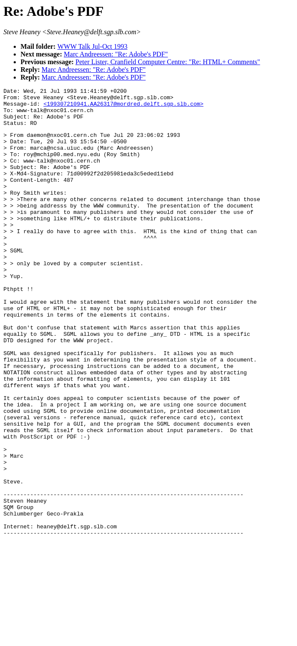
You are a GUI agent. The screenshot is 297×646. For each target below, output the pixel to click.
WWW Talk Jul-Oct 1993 (92, 46)
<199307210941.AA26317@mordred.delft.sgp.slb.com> (123, 107)
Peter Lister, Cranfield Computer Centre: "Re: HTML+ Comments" (168, 61)
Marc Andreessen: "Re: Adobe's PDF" (116, 54)
